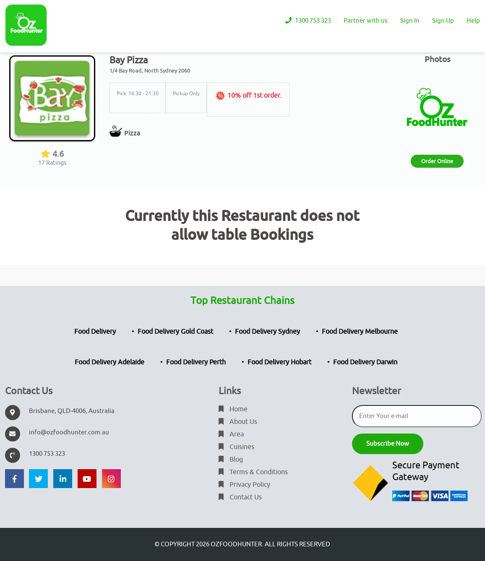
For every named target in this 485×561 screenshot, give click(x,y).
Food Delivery (95, 331)
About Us (238, 422)
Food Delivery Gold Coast (175, 331)
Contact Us (240, 497)
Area (231, 434)
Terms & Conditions (253, 472)
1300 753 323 (308, 21)
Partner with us (366, 21)
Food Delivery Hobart (279, 362)
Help (473, 21)
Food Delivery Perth (196, 362)
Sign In (410, 21)
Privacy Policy (244, 484)
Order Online (437, 161)
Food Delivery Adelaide (109, 362)
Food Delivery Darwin (365, 362)
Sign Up (443, 21)
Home (233, 409)
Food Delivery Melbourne (360, 331)
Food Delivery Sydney (267, 331)
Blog (231, 459)
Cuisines (236, 447)
